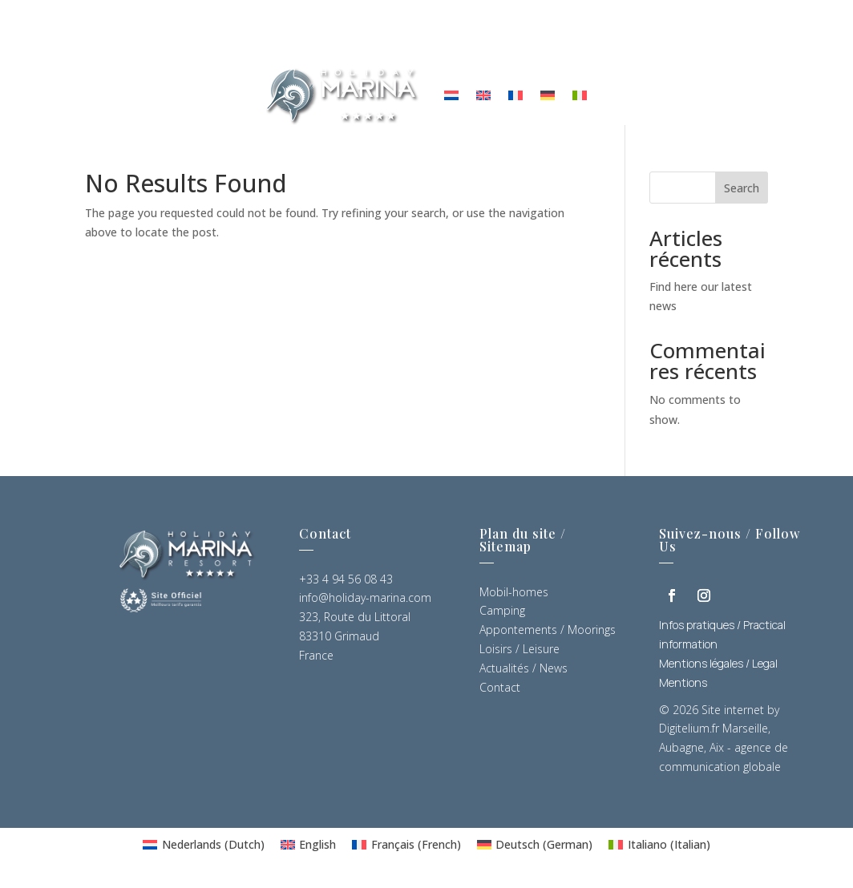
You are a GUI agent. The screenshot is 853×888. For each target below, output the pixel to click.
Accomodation (233, 34)
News (387, 34)
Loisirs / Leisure (519, 652)
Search (741, 192)
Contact (452, 34)
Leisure (327, 34)
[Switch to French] (515, 95)
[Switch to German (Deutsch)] (535, 848)
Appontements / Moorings (547, 634)
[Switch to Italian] (579, 95)
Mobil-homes (513, 595)
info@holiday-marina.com (365, 602)
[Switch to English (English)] (309, 848)
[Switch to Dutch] (451, 95)
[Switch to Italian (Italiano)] (659, 848)
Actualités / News (523, 672)
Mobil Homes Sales (606, 34)
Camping (502, 615)
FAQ (513, 34)
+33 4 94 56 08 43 (346, 583)
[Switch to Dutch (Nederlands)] (204, 848)
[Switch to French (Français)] (406, 848)
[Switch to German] (547, 95)
